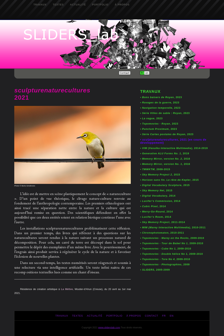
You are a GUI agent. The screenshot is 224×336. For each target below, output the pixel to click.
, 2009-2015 (155, 169)
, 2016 (165, 158)
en (172, 315)
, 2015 (160, 174)
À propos (122, 4)
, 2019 (164, 153)
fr (164, 315)
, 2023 (161, 97)
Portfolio (100, 4)
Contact (151, 315)
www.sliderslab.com (109, 327)
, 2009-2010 (172, 238)
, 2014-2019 (174, 148)
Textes (58, 4)
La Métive (67, 289)
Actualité (78, 4)
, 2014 (158, 195)
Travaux (40, 4)
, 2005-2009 (155, 269)
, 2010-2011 (173, 227)
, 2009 (165, 264)
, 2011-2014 (162, 222)
